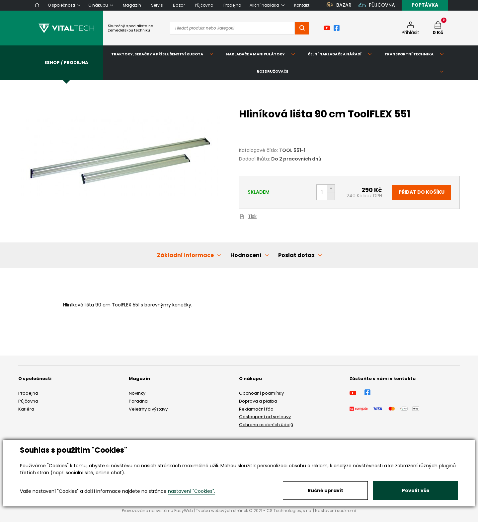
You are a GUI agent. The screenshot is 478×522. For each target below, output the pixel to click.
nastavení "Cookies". (191, 491)
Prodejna (28, 393)
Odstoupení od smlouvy (265, 417)
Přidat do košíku (421, 192)
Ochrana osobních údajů (266, 425)
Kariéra (26, 409)
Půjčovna (28, 401)
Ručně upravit (325, 490)
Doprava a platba (258, 401)
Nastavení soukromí (335, 510)
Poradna (138, 401)
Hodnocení (246, 255)
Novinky (137, 393)
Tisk (252, 217)
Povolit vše (416, 490)
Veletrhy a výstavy (148, 409)
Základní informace (185, 255)
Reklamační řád (256, 409)
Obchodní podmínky (261, 393)
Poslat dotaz (296, 255)
